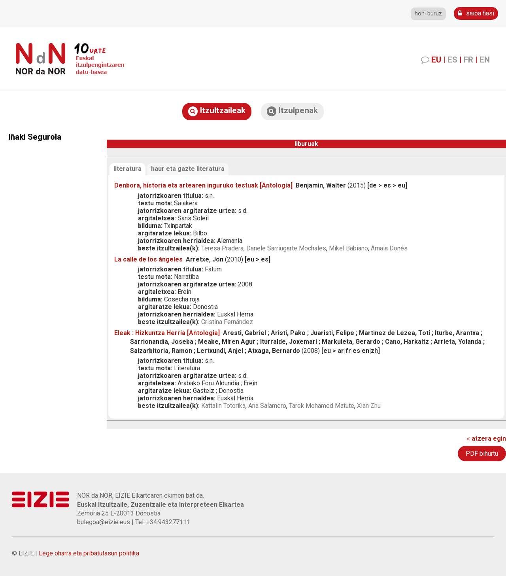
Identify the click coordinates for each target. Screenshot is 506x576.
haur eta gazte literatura (188, 168)
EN (485, 59)
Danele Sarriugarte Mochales (286, 248)
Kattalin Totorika (223, 405)
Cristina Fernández (227, 322)
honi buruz (428, 13)
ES (452, 59)
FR (468, 59)
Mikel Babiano (348, 248)
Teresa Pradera (222, 248)
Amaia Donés (389, 248)
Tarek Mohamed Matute (321, 405)
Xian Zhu (369, 405)
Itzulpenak (292, 111)
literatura (127, 168)
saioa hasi (476, 13)
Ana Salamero (267, 405)
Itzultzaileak (216, 111)
